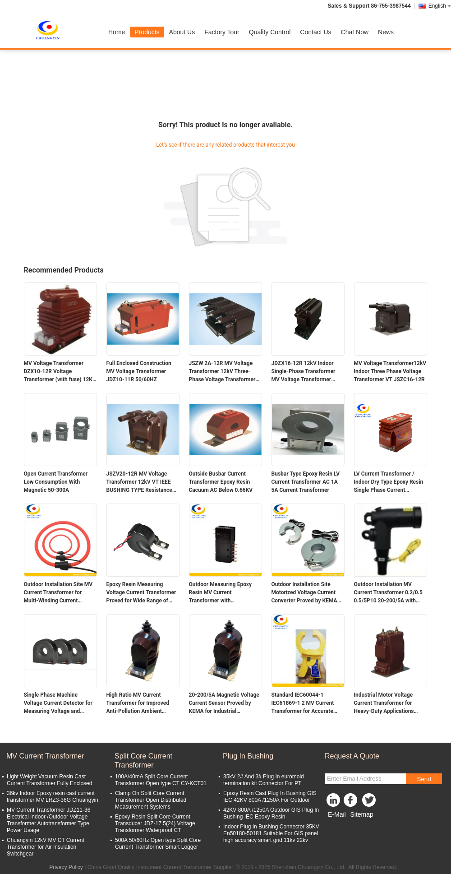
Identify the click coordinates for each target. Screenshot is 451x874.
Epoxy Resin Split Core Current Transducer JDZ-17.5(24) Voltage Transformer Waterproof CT (155, 823)
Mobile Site (341, 826)
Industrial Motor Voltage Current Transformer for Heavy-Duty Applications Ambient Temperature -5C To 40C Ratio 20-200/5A (389, 703)
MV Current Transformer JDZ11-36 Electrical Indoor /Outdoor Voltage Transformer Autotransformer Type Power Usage (48, 820)
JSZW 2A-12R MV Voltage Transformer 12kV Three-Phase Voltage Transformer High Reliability (222, 372)
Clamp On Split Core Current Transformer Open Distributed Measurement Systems (150, 800)
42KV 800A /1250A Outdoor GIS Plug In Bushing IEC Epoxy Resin (271, 813)
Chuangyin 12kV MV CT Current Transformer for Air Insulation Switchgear (45, 847)
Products (146, 32)
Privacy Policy (66, 867)
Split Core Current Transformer (143, 760)
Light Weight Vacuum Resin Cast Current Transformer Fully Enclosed (49, 779)
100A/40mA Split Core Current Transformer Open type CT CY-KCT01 (161, 779)
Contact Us (315, 32)
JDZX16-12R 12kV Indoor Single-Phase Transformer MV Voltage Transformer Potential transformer (304, 372)
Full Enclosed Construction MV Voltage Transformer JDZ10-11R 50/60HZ (138, 371)
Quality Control (270, 32)
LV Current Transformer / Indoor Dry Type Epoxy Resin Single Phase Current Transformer (388, 482)
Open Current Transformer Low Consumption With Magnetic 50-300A (56, 482)
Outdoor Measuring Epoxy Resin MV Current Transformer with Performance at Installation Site (222, 593)
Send (424, 779)
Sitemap (361, 814)
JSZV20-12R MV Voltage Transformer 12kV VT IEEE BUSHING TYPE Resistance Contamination (139, 482)
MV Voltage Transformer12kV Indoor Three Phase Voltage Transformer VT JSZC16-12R (390, 371)
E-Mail (337, 814)
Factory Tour (221, 32)
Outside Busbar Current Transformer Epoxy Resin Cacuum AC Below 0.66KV (221, 482)
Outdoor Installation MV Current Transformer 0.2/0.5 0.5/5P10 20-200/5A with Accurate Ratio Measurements (388, 593)
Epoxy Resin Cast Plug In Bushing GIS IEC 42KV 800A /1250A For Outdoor (270, 796)
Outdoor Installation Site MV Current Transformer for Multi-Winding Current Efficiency (58, 593)
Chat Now (354, 32)
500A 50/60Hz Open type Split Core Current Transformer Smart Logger (158, 843)
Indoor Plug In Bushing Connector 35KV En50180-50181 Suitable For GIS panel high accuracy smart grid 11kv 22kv (271, 833)
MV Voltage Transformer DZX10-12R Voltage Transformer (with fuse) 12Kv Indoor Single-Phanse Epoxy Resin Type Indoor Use (59, 372)
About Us (182, 32)
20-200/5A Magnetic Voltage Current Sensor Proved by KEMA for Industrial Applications (224, 703)
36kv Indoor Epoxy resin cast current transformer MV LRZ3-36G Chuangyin (52, 796)
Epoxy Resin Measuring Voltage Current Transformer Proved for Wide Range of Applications (141, 593)
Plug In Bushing (248, 756)
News (386, 32)
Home (116, 32)
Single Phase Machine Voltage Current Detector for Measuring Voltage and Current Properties (58, 703)
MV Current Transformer (45, 756)
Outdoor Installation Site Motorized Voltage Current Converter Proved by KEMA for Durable (304, 593)
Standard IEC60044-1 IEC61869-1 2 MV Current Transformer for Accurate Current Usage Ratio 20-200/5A (303, 703)
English (439, 6)
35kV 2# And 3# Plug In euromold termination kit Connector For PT (263, 779)
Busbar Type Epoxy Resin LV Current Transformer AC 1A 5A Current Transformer (306, 482)
